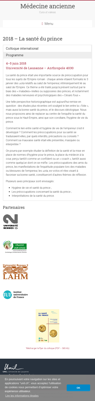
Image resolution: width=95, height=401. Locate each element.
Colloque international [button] (22, 48)
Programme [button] (14, 55)
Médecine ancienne (47, 6)
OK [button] (78, 387)
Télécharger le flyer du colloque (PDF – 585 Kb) (47, 348)
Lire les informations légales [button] (22, 395)
